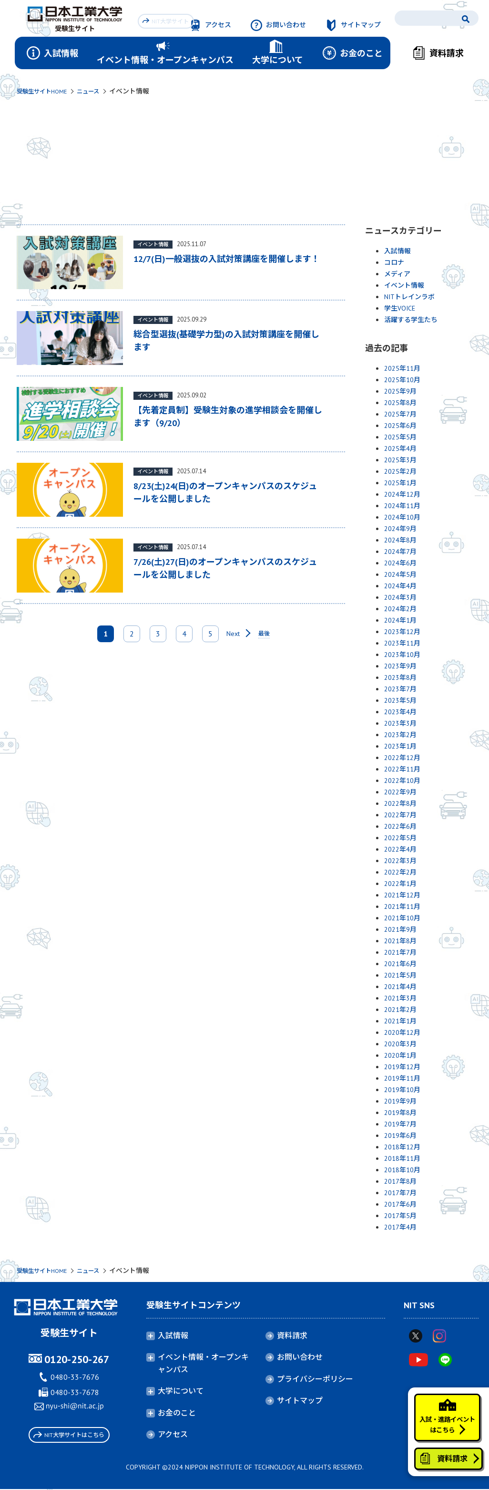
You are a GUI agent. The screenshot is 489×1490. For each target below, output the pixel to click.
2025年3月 (400, 460)
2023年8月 (400, 677)
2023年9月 (400, 666)
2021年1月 (400, 1021)
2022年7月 (400, 815)
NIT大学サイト (168, 19)
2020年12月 (402, 1032)
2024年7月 (400, 551)
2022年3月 (400, 860)
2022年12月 (402, 757)
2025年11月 (402, 368)
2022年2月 (400, 872)
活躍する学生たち (411, 319)
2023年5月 (400, 700)
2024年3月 (400, 597)
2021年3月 (400, 998)
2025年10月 (402, 379)
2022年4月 (400, 849)
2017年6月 (400, 1204)
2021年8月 (400, 941)
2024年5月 (400, 574)
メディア (397, 274)
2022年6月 (400, 826)
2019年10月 (402, 1089)
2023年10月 (402, 654)
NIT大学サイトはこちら (69, 1436)
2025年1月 (400, 483)
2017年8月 (400, 1181)
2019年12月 (402, 1067)
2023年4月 (400, 712)
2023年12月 (402, 631)
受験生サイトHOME (45, 91)
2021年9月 (400, 929)
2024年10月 (402, 517)
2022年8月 (400, 803)
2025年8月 (400, 402)
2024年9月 (400, 528)
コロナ (394, 262)
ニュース (97, 91)
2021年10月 (402, 918)
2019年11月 (402, 1078)
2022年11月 (402, 769)
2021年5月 (400, 975)
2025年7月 (400, 414)
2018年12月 (402, 1147)
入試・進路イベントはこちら (442, 1403)
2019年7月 (400, 1124)
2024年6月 (400, 563)
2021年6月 (400, 963)
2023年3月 (400, 723)
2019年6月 (400, 1135)
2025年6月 (400, 425)
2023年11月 (402, 643)
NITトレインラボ (409, 296)
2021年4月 (400, 986)
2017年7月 (400, 1192)
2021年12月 (402, 895)
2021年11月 (402, 906)
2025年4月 (400, 448)
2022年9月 (400, 792)
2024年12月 (402, 494)
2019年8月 (400, 1112)
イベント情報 (404, 285)
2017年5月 (400, 1215)
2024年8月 (400, 540)
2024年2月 (400, 608)
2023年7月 (400, 689)
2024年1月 (400, 620)
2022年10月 (402, 780)
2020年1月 (400, 1055)
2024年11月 (402, 505)
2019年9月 (400, 1101)
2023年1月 (400, 746)
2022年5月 (400, 838)
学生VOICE (399, 308)
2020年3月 (400, 1044)
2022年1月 (400, 883)
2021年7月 (400, 952)
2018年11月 (402, 1158)
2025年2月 (400, 471)
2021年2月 (400, 1009)
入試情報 (397, 251)
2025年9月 (400, 391)
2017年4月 (400, 1227)
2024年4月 (400, 586)
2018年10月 (402, 1170)
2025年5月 (400, 437)
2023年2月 (400, 734)
